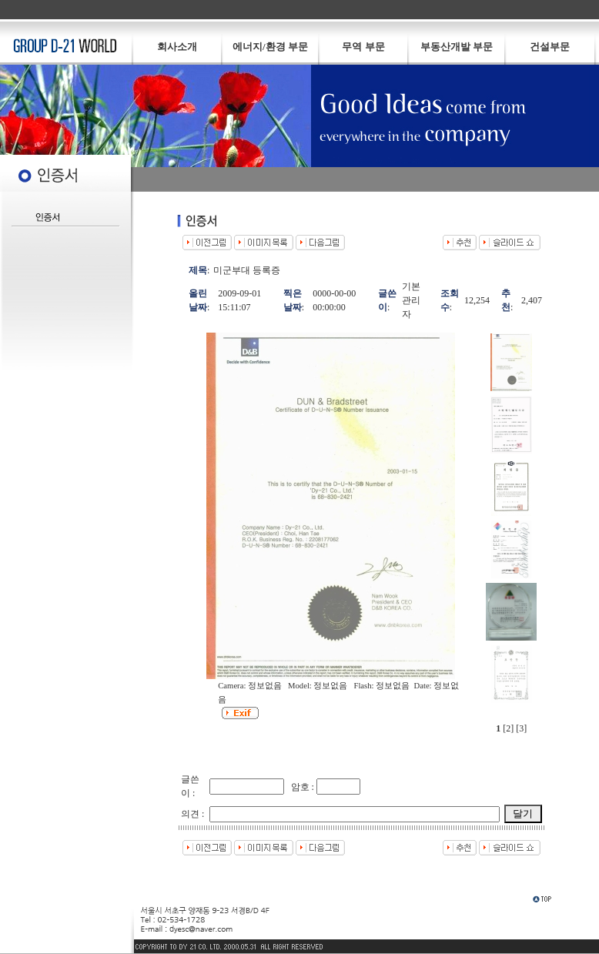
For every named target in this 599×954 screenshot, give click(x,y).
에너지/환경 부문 (270, 46)
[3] (521, 728)
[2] (508, 728)
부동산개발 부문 (456, 46)
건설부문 (550, 46)
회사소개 (177, 46)
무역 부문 (363, 46)
